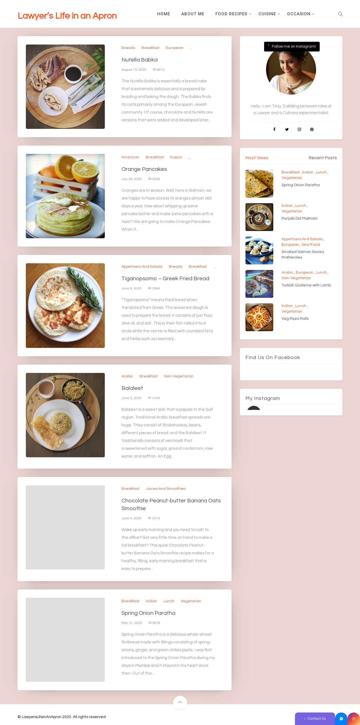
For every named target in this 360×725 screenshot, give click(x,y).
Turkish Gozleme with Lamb (306, 285)
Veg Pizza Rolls (295, 319)
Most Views (257, 158)
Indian (151, 601)
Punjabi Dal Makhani (299, 218)
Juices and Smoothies (166, 489)
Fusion (176, 157)
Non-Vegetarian (178, 376)
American (130, 157)
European (174, 48)
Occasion (299, 13)
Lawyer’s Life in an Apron (67, 16)
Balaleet (132, 388)
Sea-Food (311, 245)
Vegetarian (191, 601)
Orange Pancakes (144, 169)
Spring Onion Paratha (148, 613)
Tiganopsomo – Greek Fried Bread (165, 278)
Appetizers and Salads (141, 267)
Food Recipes (231, 13)
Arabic (127, 376)
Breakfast (150, 48)
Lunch (168, 601)
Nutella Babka (139, 60)
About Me (192, 13)
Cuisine (267, 13)
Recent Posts (323, 158)
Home (163, 13)
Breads (128, 48)
